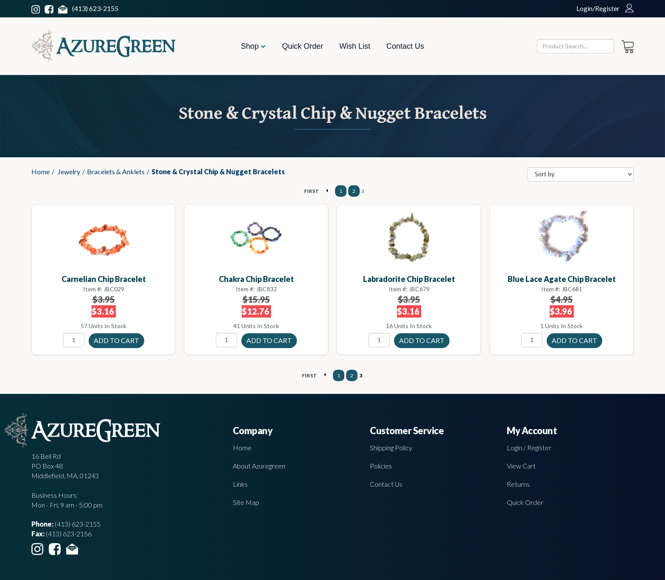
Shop (253, 46)
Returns (518, 484)
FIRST (311, 191)
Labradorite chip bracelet (409, 279)
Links (240, 484)
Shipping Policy (391, 447)
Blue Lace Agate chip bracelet (562, 279)
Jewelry (69, 171)
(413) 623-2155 (95, 8)
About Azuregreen (259, 466)
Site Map (246, 502)
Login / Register (529, 447)
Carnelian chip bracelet (103, 279)
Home (40, 171)
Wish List (354, 46)
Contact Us (405, 46)
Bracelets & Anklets (116, 171)
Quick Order (302, 46)
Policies (381, 466)
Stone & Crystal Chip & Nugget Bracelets (218, 171)
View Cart (521, 466)
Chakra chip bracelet (256, 279)
